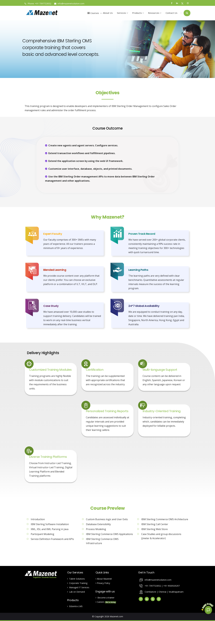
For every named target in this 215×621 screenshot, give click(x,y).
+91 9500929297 (171, 585)
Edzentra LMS (75, 606)
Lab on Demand (76, 591)
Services (122, 12)
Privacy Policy (103, 583)
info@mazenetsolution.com (69, 3)
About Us (108, 12)
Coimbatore (150, 591)
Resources (154, 12)
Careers (106, 602)
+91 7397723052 (43, 3)
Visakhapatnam (176, 591)
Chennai (163, 591)
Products (138, 12)
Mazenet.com (116, 616)
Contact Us (171, 12)
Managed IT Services (78, 587)
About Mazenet (104, 578)
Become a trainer (105, 597)
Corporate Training (77, 583)
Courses (93, 13)
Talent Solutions (76, 578)
